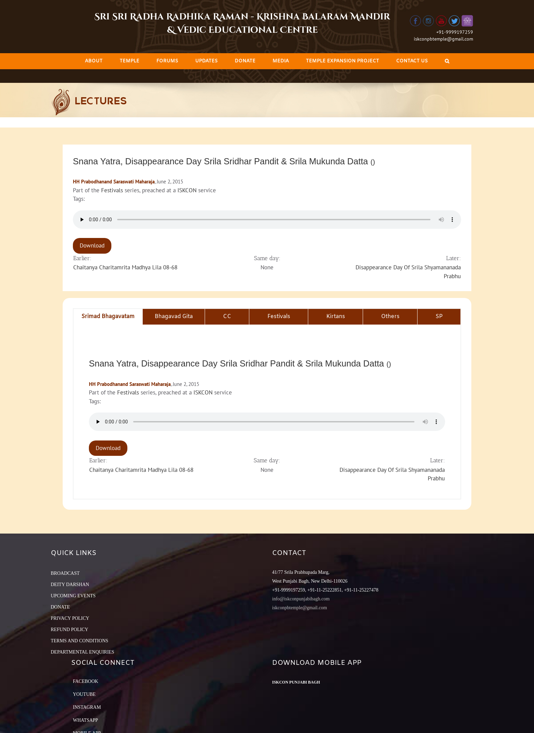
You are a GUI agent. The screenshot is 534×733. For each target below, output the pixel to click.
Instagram (87, 707)
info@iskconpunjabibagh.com (301, 598)
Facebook (85, 681)
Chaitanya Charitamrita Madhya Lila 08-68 (125, 267)
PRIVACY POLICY (70, 618)
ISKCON (187, 190)
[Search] (447, 61)
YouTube (84, 694)
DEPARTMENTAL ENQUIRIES (82, 652)
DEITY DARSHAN (70, 584)
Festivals (112, 190)
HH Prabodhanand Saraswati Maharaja (114, 181)
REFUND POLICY (69, 629)
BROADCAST (65, 573)
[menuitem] (93, 61)
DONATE (60, 607)
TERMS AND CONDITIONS (79, 640)
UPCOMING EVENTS (73, 595)
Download (92, 245)
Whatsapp (85, 720)
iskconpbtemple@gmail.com (443, 39)
